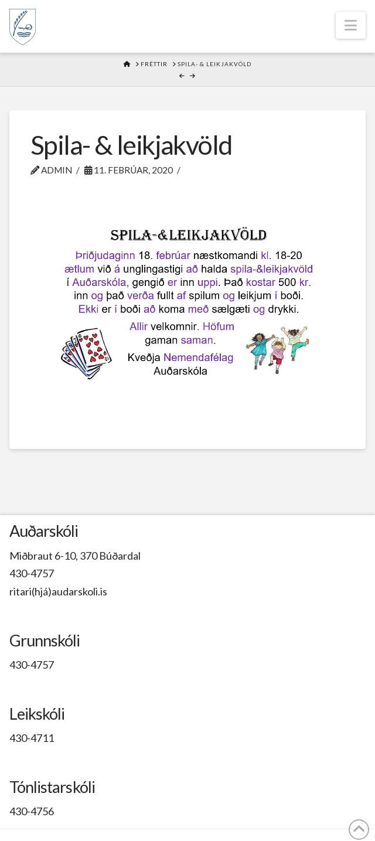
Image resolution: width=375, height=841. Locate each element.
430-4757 (31, 573)
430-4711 (31, 737)
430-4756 (31, 811)
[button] (351, 25)
